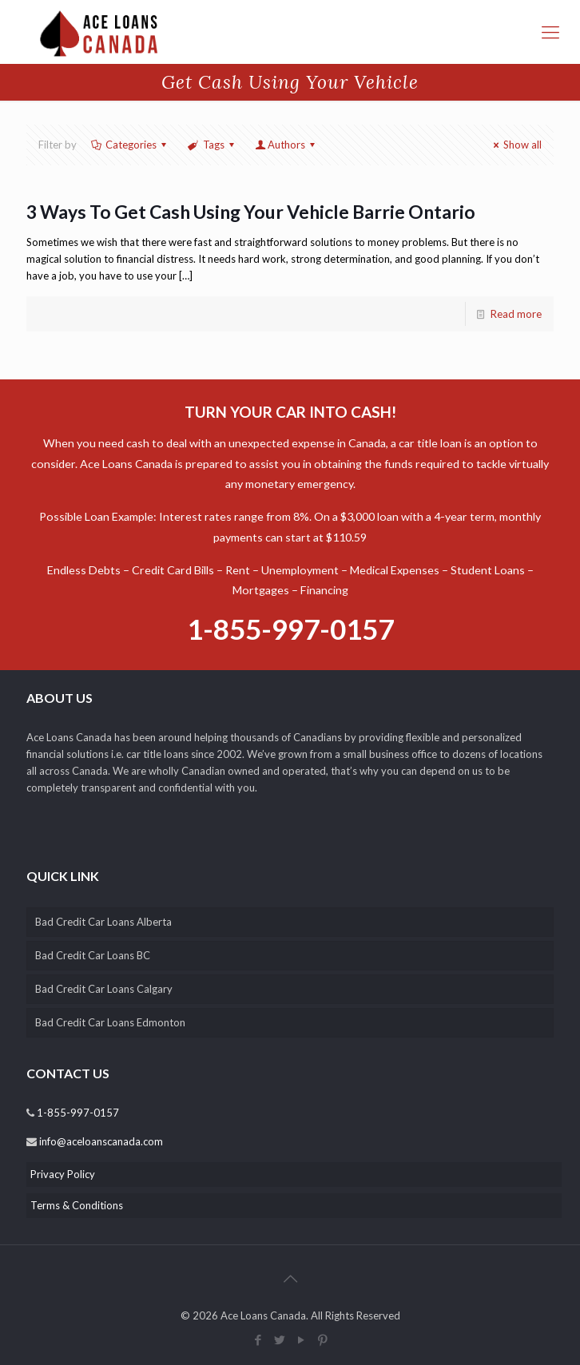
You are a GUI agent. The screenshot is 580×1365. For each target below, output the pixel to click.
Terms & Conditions (76, 1205)
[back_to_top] (290, 1278)
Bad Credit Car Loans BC (92, 955)
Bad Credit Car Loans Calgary (104, 988)
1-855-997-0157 (290, 628)
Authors (286, 144)
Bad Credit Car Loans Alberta (103, 921)
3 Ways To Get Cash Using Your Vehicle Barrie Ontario (250, 211)
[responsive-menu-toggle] (550, 32)
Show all (515, 144)
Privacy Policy (62, 1174)
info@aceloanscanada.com (100, 1141)
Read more (516, 314)
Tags (211, 144)
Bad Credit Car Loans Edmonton (110, 1022)
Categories (130, 144)
